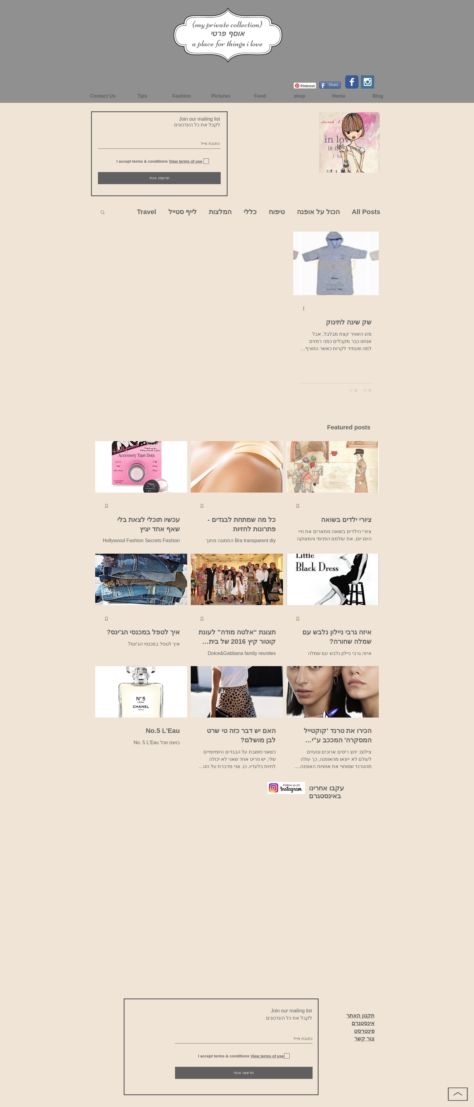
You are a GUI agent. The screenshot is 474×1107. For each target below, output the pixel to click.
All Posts (366, 212)
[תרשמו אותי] (159, 178)
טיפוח (277, 212)
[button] (103, 213)
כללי (250, 212)
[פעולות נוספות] (301, 308)
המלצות (220, 212)
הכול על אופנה (318, 212)
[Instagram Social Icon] (367, 82)
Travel (146, 212)
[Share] (330, 85)
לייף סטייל (182, 212)
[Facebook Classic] (352, 82)
